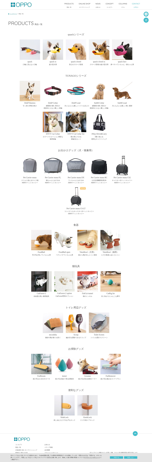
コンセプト (110, 5)
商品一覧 (69, 5)
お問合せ (136, 5)
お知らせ (97, 5)
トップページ (13, 14)
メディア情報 (48, 447)
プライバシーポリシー (92, 457)
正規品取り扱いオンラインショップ (26, 450)
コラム (123, 5)
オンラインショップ (84, 5)
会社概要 (47, 450)
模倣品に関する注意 (21, 452)
